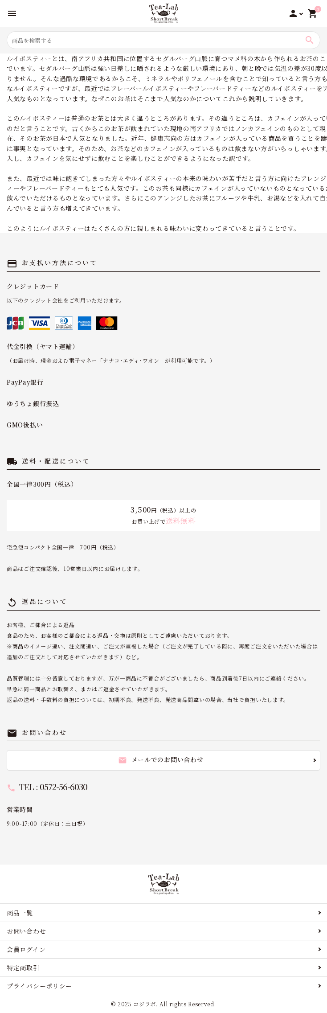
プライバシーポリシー (39, 985)
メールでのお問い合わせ (161, 760)
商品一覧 (20, 912)
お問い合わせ (26, 931)
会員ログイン (26, 949)
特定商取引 (23, 967)
